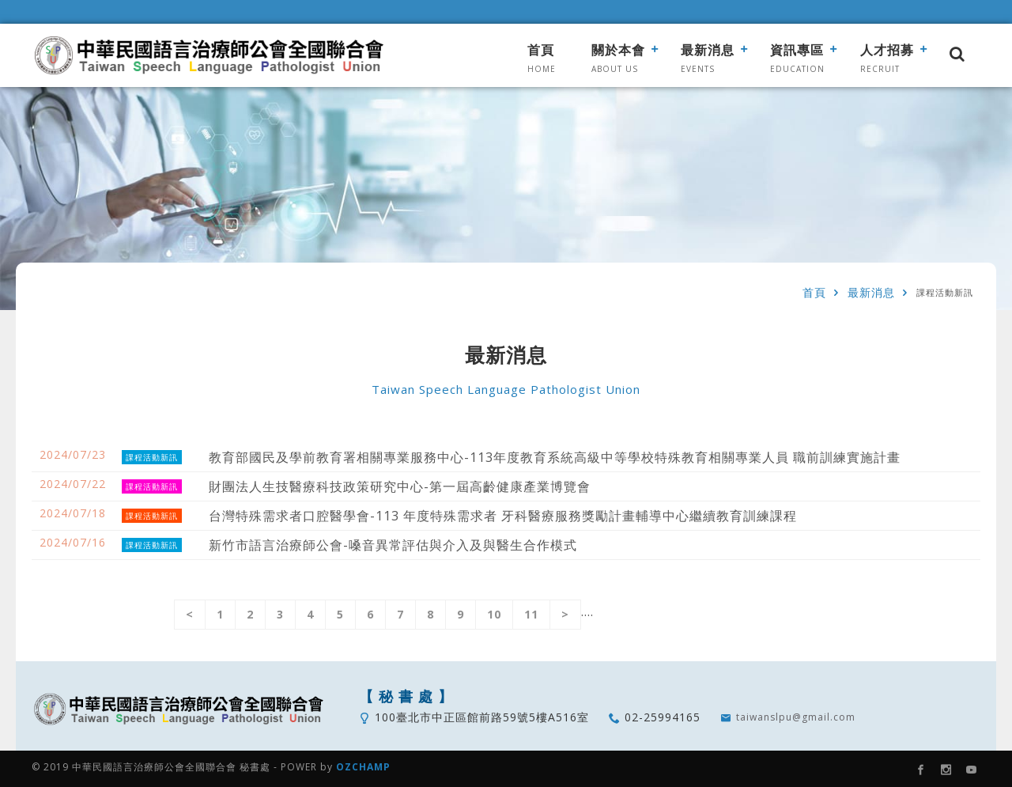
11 (531, 614)
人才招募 (887, 50)
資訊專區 (797, 50)
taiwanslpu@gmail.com (795, 717)
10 (494, 614)
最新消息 (707, 50)
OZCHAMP (363, 767)
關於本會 (618, 50)
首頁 (540, 50)
